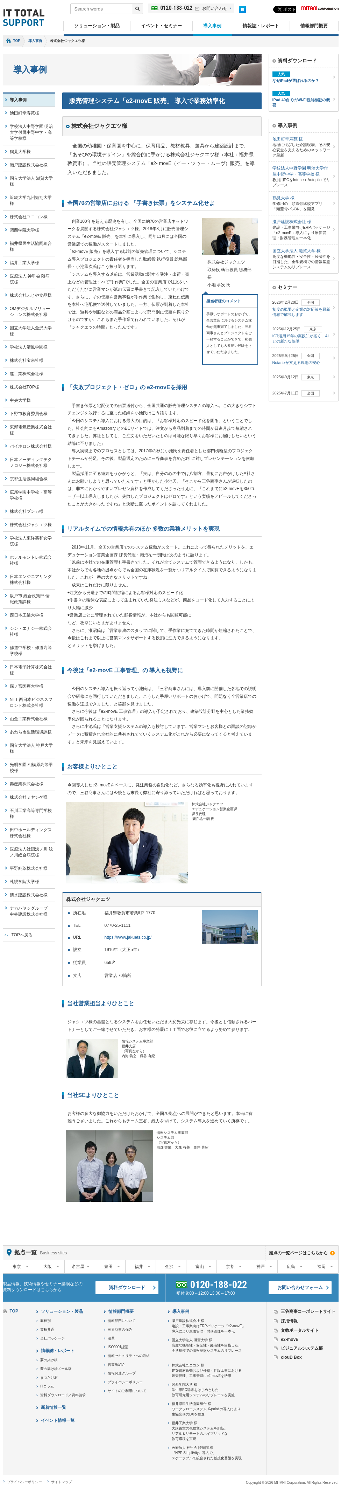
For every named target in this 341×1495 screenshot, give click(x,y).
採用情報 (289, 1320)
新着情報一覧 (53, 1407)
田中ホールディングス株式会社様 (31, 832)
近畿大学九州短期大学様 (31, 200)
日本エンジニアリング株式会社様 (31, 579)
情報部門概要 (314, 25)
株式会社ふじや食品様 (31, 295)
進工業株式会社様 (26, 373)
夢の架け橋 (49, 1360)
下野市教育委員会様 (29, 413)
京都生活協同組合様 (29, 478)
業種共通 (47, 1329)
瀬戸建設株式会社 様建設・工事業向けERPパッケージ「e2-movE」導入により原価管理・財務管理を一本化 (209, 1326)
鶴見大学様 (20, 151)
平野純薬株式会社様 (29, 868)
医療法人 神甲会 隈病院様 (30, 279)
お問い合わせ (214, 8)
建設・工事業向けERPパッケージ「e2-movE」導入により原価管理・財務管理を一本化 (301, 229)
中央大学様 (20, 400)
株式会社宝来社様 (26, 360)
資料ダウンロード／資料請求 (63, 1395)
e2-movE (289, 1339)
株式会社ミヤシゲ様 (29, 797)
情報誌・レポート (261, 25)
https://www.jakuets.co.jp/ (128, 937)
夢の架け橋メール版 (56, 1369)
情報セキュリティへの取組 (129, 1356)
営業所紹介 (116, 1364)
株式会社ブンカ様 (26, 511)
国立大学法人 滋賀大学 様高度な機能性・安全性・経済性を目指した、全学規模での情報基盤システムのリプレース (207, 1345)
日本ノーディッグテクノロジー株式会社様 (31, 462)
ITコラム (47, 1386)
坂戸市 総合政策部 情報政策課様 (30, 598)
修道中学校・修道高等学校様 (31, 650)
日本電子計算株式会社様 (31, 669)
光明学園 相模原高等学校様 (31, 767)
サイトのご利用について (127, 1391)
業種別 (45, 1321)
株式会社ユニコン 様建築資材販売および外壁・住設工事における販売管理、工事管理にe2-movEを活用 (207, 1370)
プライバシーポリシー (125, 1382)
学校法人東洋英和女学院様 (31, 541)
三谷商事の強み (120, 1329)
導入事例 (212, 25)
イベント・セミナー (161, 25)
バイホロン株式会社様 (31, 446)
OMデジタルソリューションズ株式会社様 (30, 311)
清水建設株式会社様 (29, 895)
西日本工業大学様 (26, 615)
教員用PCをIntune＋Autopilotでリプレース (301, 176)
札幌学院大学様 (24, 881)
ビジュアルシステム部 (302, 1348)
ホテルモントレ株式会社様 (31, 560)
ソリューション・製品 (97, 25)
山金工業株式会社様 (29, 718)
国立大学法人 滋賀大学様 (31, 181)
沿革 (111, 1338)
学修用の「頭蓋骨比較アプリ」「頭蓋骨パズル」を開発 (301, 203)
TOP (16, 41)
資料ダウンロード (127, 1287)
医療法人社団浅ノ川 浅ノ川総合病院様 (31, 852)
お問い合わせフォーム (300, 1287)
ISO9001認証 (118, 1347)
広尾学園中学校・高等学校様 (31, 495)
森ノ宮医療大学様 (26, 686)
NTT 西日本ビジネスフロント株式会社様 (31, 702)
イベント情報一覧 (57, 1420)
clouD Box (291, 1357)
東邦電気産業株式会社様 (31, 430)
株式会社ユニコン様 (29, 216)
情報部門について (122, 1321)
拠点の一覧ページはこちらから (298, 1253)
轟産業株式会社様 (26, 783)
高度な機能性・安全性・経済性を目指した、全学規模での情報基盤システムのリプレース (301, 258)
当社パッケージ (52, 1338)
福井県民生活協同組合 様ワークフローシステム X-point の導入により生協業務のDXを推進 (206, 1409)
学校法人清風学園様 (29, 347)
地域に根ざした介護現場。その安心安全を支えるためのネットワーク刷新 (301, 146)
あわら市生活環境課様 (31, 732)
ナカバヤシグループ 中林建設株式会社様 (31, 911)
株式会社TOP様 (24, 387)
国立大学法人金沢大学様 (31, 330)
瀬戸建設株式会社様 (29, 165)
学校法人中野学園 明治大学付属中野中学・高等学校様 (31, 132)
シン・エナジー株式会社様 (31, 631)
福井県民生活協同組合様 (31, 246)
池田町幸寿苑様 (24, 113)
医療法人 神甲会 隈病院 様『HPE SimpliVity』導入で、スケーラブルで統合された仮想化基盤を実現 (207, 1453)
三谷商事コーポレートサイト (308, 1311)
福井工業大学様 (24, 262)
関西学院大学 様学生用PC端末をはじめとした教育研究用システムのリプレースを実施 (203, 1390)
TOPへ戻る (22, 934)
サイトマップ (61, 1482)
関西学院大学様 (24, 230)
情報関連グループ (122, 1373)
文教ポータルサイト (300, 1330)
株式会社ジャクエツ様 (31, 524)
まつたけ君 (49, 1377)
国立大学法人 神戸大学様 (31, 748)
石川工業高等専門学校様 (31, 813)
